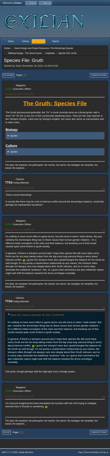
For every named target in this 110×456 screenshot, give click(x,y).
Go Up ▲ (104, 452)
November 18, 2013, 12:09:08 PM (19, 230)
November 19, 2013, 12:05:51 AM (19, 307)
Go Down (8, 75)
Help (80, 452)
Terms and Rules (91, 452)
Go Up (6, 432)
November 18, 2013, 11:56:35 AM (19, 188)
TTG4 (8, 182)
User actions (98, 75)
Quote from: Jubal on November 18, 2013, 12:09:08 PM (37, 315)
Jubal (9, 88)
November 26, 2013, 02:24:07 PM (19, 396)
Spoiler (14, 135)
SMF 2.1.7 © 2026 (9, 452)
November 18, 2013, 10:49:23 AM (19, 94)
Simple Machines (26, 452)
